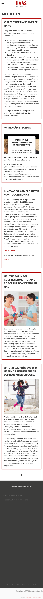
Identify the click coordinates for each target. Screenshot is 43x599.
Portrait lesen (9, 251)
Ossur (6, 260)
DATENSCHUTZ (13, 584)
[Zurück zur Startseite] (21, 4)
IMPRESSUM (25, 584)
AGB (34, 584)
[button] (3, 4)
